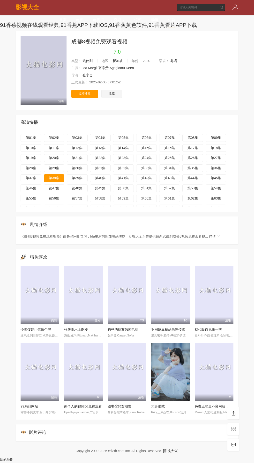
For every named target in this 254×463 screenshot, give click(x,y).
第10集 (31, 148)
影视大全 (27, 7)
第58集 (100, 198)
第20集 (54, 158)
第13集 (100, 148)
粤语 (173, 61)
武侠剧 (87, 61)
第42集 (146, 178)
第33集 (146, 168)
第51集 (146, 188)
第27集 (216, 158)
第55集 (31, 198)
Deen (130, 68)
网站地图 (7, 459)
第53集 (192, 188)
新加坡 (117, 61)
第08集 (192, 138)
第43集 (169, 178)
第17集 (192, 148)
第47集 (54, 188)
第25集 (169, 158)
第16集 (169, 148)
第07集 (169, 138)
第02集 (54, 138)
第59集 (123, 198)
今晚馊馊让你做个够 (36, 329)
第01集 (31, 138)
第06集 (146, 138)
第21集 (77, 158)
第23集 (123, 158)
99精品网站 (29, 406)
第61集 (169, 198)
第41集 (123, 178)
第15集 (146, 148)
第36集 (216, 168)
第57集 (77, 198)
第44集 (192, 178)
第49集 (100, 188)
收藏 (112, 93)
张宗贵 (103, 68)
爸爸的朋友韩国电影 (123, 329)
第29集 (54, 168)
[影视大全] (171, 451)
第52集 (169, 188)
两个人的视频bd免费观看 (83, 406)
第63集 (216, 198)
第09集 (216, 138)
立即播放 (84, 93)
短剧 (171, 20)
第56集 (54, 198)
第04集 (100, 138)
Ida (84, 68)
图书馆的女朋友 (119, 406)
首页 (63, 20)
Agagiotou (117, 68)
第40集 (100, 178)
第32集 (123, 168)
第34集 (169, 168)
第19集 (31, 158)
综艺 (138, 20)
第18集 (216, 148)
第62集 (192, 198)
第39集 (77, 178)
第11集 (54, 148)
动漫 (154, 20)
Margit (92, 68)
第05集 (123, 138)
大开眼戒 (158, 406)
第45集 (216, 178)
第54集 (216, 188)
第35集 (192, 168)
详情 (215, 236)
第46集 (31, 188)
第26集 (192, 158)
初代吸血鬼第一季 (208, 329)
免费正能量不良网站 (210, 406)
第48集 (77, 188)
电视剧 (98, 20)
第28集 (31, 168)
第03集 (77, 138)
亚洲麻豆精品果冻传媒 (168, 329)
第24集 (146, 158)
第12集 (77, 148)
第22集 (100, 158)
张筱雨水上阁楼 (76, 329)
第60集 (146, 198)
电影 (79, 20)
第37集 (31, 178)
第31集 (100, 168)
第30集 (77, 168)
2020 (146, 61)
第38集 (54, 178)
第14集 (123, 148)
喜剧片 (119, 20)
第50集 (123, 188)
